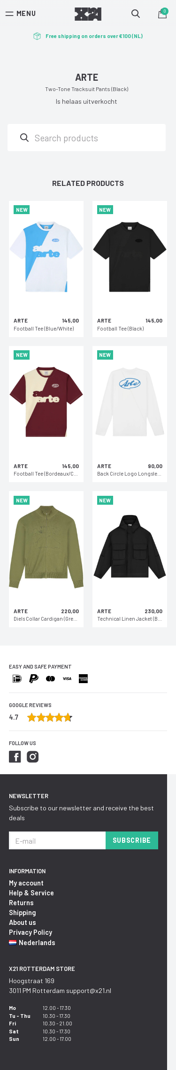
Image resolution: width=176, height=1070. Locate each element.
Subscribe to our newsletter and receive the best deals (81, 813)
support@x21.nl (88, 990)
